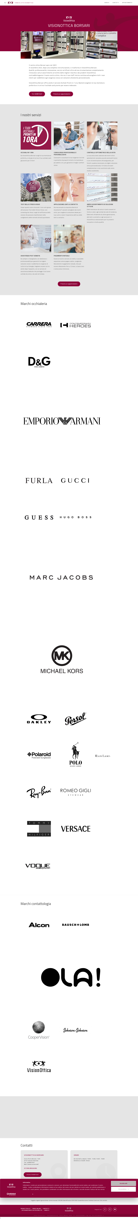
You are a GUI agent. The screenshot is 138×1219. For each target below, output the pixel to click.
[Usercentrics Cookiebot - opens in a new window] (11, 1215)
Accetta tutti (123, 1205)
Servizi (106, 2)
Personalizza (27, 1215)
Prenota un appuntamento (62, 94)
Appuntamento (127, 2)
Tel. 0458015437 (37, 94)
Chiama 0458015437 (33, 1174)
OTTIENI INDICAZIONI (30, 1168)
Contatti (116, 2)
